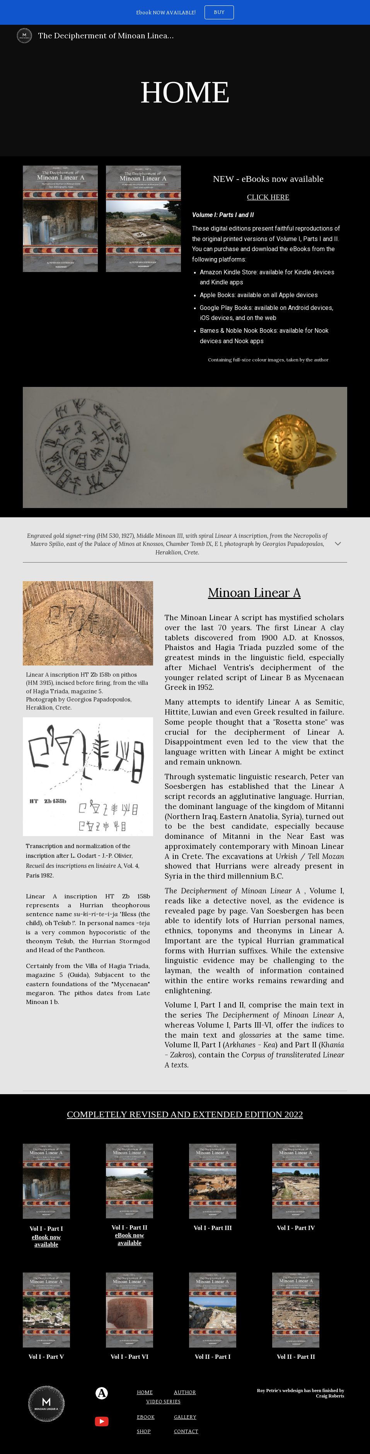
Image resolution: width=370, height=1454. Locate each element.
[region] (185, 12)
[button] (338, 544)
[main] (185, 91)
